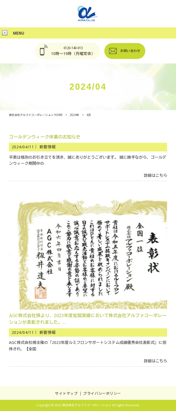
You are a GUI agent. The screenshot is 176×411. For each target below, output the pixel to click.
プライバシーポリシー (102, 393)
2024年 (74, 115)
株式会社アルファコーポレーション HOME (35, 115)
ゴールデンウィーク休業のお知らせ (44, 137)
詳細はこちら (155, 175)
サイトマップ (66, 393)
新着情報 (47, 147)
